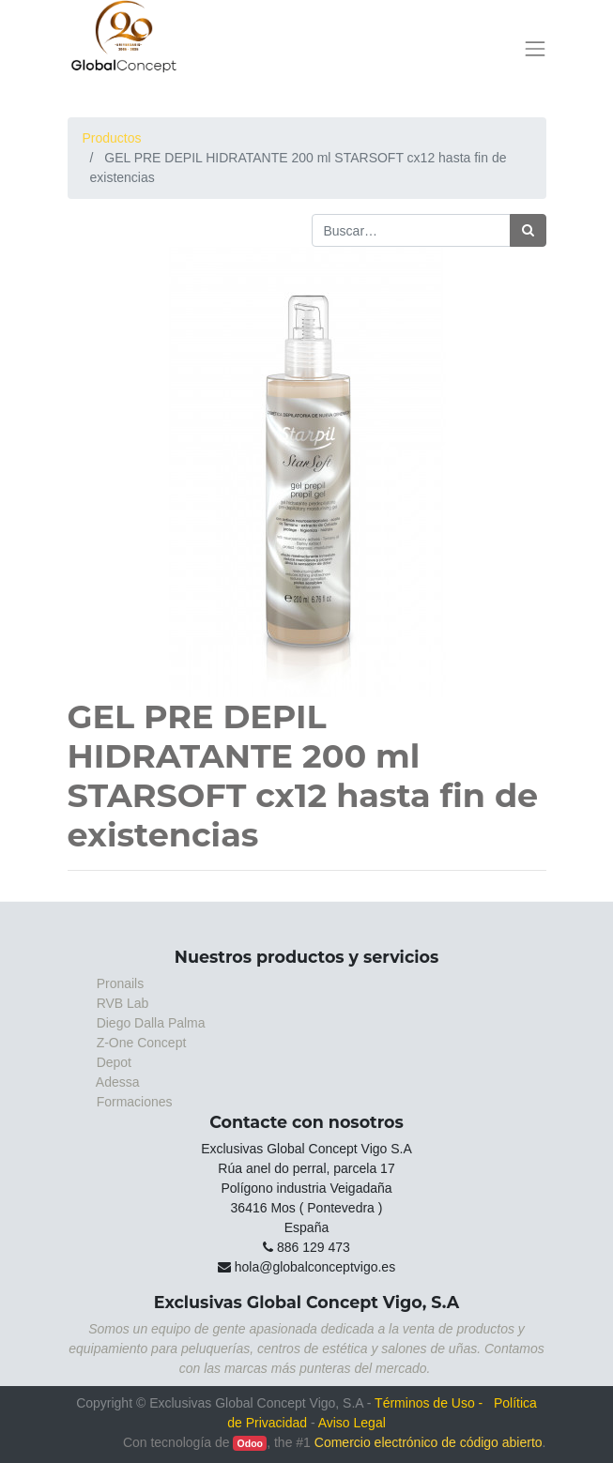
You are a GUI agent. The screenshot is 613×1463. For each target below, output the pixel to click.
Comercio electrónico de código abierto (428, 1442)
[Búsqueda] (528, 230)
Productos (112, 137)
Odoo (250, 1443)
